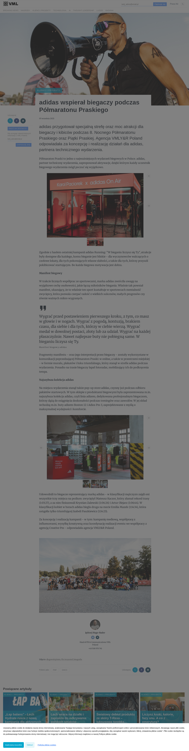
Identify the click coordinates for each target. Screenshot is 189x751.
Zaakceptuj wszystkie (13, 745)
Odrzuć (30, 745)
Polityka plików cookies (47, 745)
